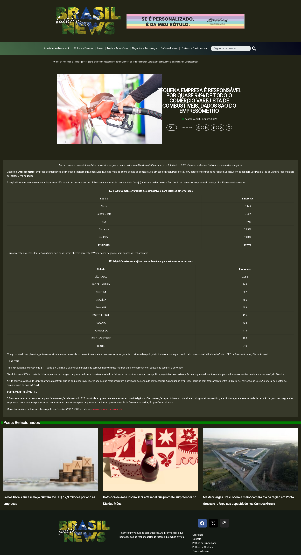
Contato (196, 539)
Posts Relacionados (21, 422)
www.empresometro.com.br (107, 409)
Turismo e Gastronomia (194, 48)
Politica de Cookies (202, 547)
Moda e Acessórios (117, 48)
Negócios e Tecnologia (144, 48)
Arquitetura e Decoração (57, 48)
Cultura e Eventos (83, 48)
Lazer (100, 48)
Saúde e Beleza (169, 48)
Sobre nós (198, 534)
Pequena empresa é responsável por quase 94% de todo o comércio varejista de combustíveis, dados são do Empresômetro (199, 100)
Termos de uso (200, 551)
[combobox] (231, 48)
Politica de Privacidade (204, 543)
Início (57, 62)
